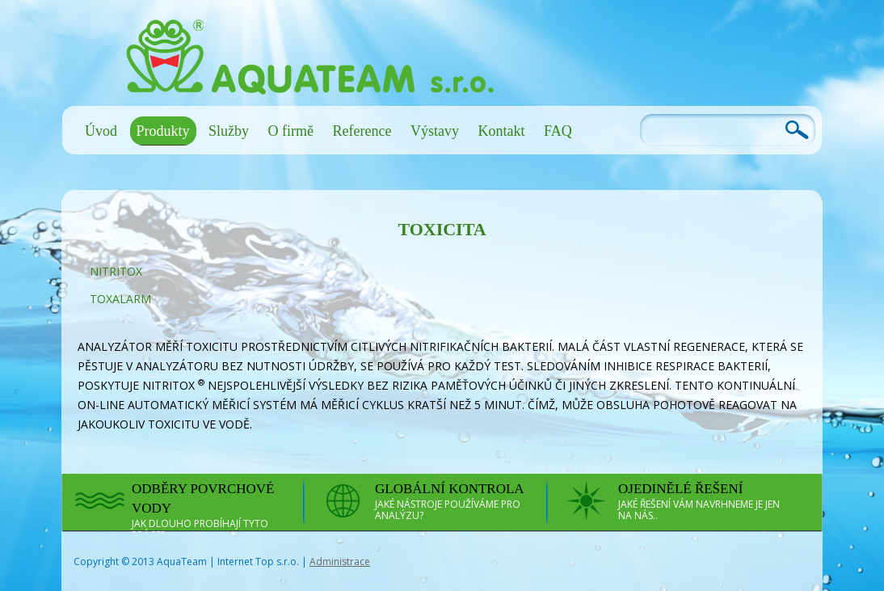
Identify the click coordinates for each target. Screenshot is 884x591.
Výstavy (434, 131)
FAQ (558, 131)
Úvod (101, 131)
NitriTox (116, 271)
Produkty (163, 131)
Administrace (339, 561)
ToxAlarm (120, 298)
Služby (228, 131)
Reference (362, 131)
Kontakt (501, 131)
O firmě (291, 131)
